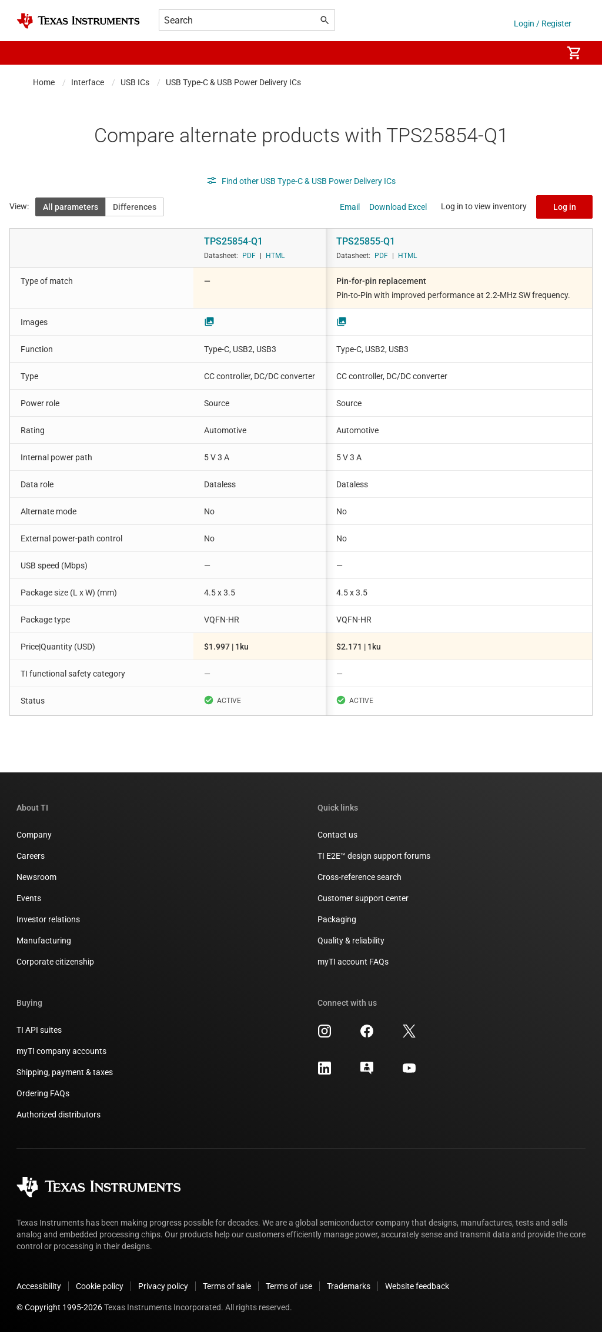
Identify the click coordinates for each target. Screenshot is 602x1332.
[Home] (78, 21)
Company (34, 834)
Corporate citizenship (55, 961)
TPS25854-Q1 (233, 241)
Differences (134, 207)
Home (44, 82)
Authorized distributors (58, 1114)
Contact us (337, 834)
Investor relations (48, 919)
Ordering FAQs (42, 1093)
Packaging (336, 919)
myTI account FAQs (353, 961)
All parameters (70, 207)
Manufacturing (43, 940)
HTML (275, 256)
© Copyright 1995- (59, 1307)
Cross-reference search (359, 877)
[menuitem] (540, 53)
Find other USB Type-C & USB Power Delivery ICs (301, 181)
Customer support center (363, 898)
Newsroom (36, 877)
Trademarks (348, 1286)
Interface (87, 82)
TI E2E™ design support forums (373, 856)
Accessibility (38, 1286)
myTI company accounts (61, 1051)
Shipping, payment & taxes (64, 1072)
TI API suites (39, 1030)
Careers (30, 856)
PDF (249, 256)
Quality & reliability (350, 940)
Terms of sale (227, 1286)
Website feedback (417, 1286)
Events (28, 898)
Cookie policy (99, 1286)
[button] (28, 53)
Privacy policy (163, 1286)
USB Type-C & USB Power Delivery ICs (233, 82)
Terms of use (289, 1286)
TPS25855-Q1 (365, 241)
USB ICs (135, 82)
